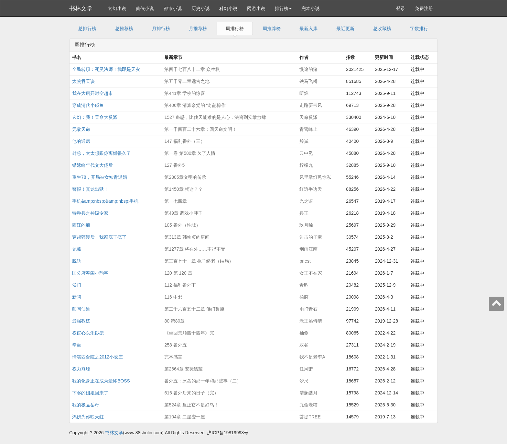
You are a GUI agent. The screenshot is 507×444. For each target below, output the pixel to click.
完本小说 (310, 8)
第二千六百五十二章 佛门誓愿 (194, 309)
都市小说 (173, 8)
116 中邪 (173, 297)
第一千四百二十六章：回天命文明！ (200, 129)
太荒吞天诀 (83, 81)
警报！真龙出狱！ (90, 189)
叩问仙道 (81, 309)
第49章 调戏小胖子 (183, 213)
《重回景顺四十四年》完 (189, 333)
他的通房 (81, 141)
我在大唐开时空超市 (92, 93)
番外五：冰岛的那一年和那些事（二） (202, 380)
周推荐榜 (272, 28)
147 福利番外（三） (184, 141)
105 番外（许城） (182, 225)
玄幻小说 (117, 8)
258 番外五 (175, 344)
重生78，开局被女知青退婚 (99, 177)
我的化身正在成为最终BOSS (101, 380)
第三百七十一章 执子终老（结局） (198, 261)
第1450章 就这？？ (183, 189)
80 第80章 (174, 321)
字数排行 (419, 28)
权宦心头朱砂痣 (88, 333)
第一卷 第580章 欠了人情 (189, 153)
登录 (400, 8)
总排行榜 (87, 28)
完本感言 (173, 356)
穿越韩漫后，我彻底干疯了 (99, 237)
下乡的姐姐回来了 (90, 392)
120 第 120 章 (178, 273)
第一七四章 (175, 201)
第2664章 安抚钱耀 (183, 368)
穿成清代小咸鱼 (88, 105)
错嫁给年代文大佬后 (92, 165)
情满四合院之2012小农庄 (97, 356)
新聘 (76, 297)
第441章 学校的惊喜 (184, 93)
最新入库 (308, 28)
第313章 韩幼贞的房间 (186, 237)
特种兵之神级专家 (90, 213)
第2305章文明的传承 (185, 177)
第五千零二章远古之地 (187, 81)
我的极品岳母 (85, 404)
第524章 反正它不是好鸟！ (191, 404)
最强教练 (81, 321)
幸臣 (76, 344)
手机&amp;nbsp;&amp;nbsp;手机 (105, 201)
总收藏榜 (382, 28)
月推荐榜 (198, 28)
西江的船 (81, 225)
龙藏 (76, 249)
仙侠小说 (145, 8)
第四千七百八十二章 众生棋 (192, 69)
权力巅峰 (81, 368)
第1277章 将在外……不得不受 (194, 249)
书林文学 (80, 8)
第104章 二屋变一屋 (184, 416)
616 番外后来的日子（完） (191, 392)
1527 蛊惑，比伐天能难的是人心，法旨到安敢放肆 (215, 117)
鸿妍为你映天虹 (88, 416)
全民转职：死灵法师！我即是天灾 (106, 69)
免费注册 (424, 8)
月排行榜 (161, 28)
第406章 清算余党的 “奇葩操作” (195, 105)
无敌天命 (81, 129)
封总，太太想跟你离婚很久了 (101, 153)
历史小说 (200, 8)
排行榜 (283, 8)
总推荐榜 (124, 28)
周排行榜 (235, 28)
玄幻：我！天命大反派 (94, 117)
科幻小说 (228, 8)
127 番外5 (174, 165)
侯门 (76, 285)
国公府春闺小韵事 (90, 273)
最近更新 (345, 28)
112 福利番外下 (180, 285)
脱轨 (76, 261)
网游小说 (256, 8)
